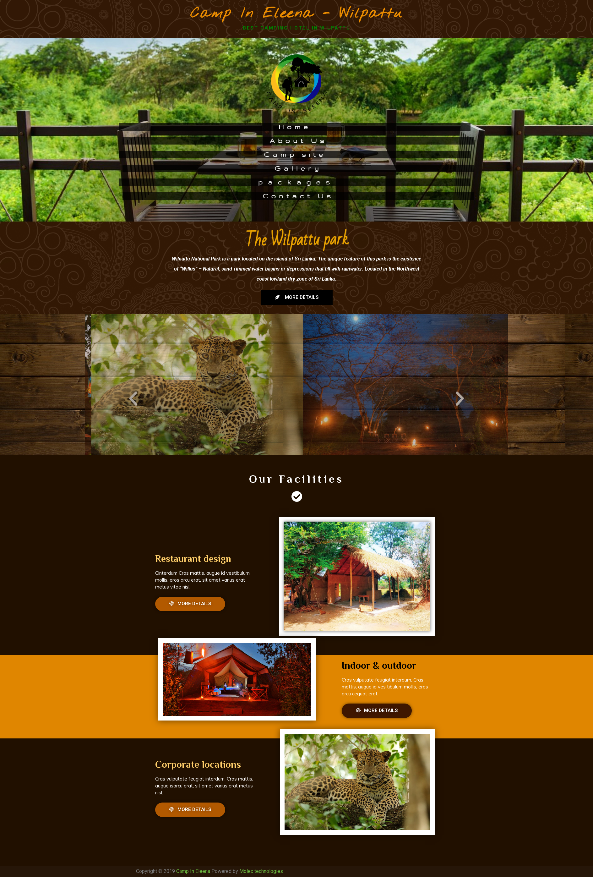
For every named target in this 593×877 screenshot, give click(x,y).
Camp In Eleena (193, 871)
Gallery (354, 168)
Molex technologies (261, 871)
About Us (355, 140)
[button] (297, 297)
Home (238, 126)
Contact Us (354, 196)
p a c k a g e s (238, 182)
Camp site (238, 154)
